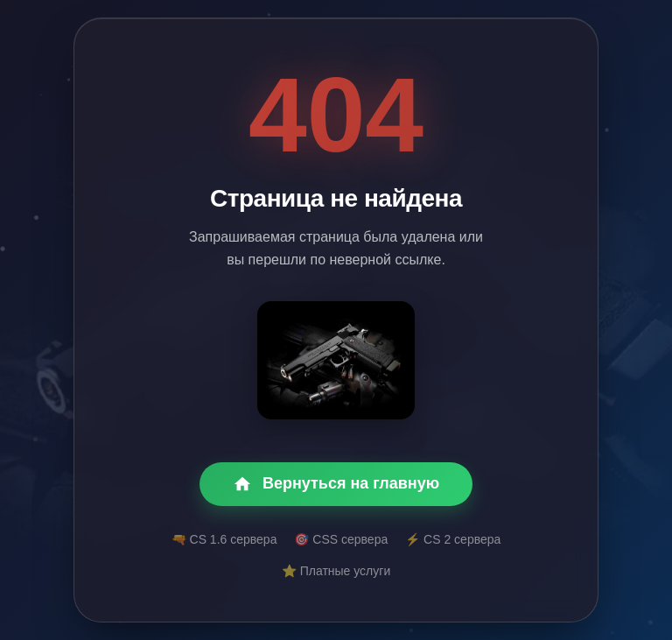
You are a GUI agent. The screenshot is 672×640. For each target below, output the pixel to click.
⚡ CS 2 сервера (452, 539)
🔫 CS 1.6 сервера (224, 539)
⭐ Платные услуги (336, 571)
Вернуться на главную (336, 484)
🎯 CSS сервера (341, 539)
